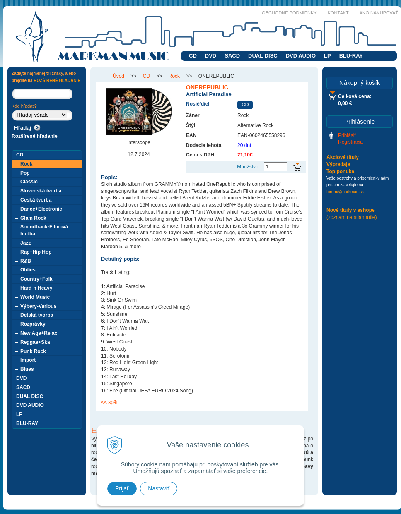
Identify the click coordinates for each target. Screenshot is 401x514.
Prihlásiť (347, 135)
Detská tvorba (36, 315)
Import (28, 360)
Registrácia (350, 142)
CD (193, 56)
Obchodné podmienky (289, 12)
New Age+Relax (38, 333)
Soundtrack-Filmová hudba (44, 230)
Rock (26, 164)
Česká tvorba (35, 200)
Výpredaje (338, 164)
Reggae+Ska (35, 342)
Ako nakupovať (379, 12)
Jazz (25, 243)
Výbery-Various (38, 306)
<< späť (109, 402)
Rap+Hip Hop (36, 252)
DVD (210, 56)
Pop (25, 173)
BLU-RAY (351, 56)
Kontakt (338, 12)
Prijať (122, 488)
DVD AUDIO (301, 56)
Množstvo (247, 167)
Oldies (28, 270)
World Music (35, 297)
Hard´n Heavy (36, 288)
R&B (25, 261)
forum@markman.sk (345, 192)
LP (327, 56)
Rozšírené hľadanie (35, 136)
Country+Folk (36, 279)
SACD (232, 56)
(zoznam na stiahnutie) (351, 217)
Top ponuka (340, 171)
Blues (27, 369)
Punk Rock (33, 351)
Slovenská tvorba (40, 191)
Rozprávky (33, 324)
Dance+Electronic (41, 209)
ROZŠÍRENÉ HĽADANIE (57, 80)
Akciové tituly (342, 157)
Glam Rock (33, 218)
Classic (29, 182)
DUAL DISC (263, 56)
